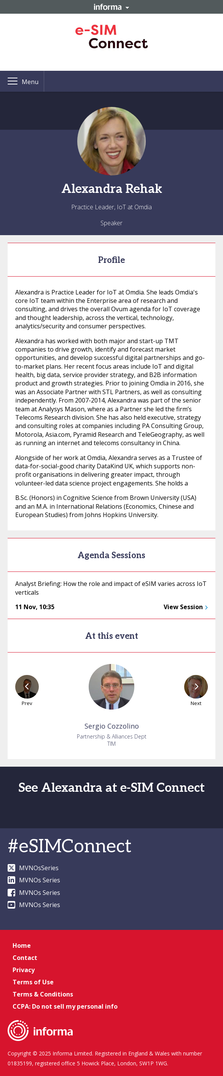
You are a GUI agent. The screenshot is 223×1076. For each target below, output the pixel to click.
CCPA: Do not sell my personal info (65, 1006)
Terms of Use (33, 982)
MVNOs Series (34, 880)
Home (22, 945)
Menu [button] (30, 82)
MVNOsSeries (33, 868)
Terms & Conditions (43, 994)
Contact (25, 957)
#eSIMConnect (70, 847)
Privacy (24, 970)
